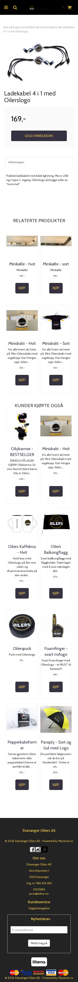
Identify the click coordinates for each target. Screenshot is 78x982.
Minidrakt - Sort (56, 343)
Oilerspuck (22, 648)
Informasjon (16, 162)
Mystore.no (65, 841)
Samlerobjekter (49, 27)
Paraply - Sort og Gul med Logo (56, 745)
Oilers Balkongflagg (56, 549)
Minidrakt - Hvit (22, 343)
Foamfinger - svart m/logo (56, 651)
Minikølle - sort (56, 263)
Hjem (6, 27)
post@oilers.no (39, 893)
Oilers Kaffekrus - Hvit (22, 549)
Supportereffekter (24, 27)
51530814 (39, 889)
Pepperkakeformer (22, 745)
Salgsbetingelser (39, 908)
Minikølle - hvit (22, 263)
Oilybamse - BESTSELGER (22, 451)
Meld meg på (39, 943)
